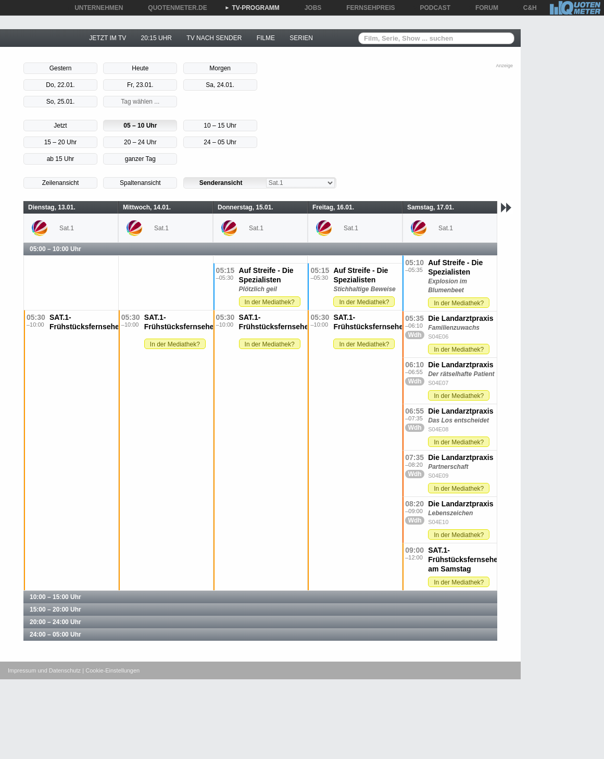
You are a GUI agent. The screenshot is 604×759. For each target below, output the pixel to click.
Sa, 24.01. (220, 85)
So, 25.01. (60, 101)
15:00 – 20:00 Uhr (55, 609)
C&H (526, 7)
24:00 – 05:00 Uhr (55, 634)
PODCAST (432, 7)
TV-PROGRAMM (252, 7)
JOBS (309, 7)
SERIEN (301, 38)
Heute (140, 68)
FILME (266, 38)
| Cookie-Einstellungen (111, 670)
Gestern (60, 68)
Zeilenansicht (60, 182)
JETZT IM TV (107, 38)
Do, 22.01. (60, 85)
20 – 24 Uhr (140, 142)
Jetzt (60, 125)
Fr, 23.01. (140, 85)
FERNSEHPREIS (367, 7)
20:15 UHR (156, 38)
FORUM (483, 7)
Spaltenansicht (140, 182)
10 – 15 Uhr (220, 125)
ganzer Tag (140, 159)
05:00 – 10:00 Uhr (55, 249)
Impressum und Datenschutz (44, 670)
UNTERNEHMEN (95, 7)
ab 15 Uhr (60, 159)
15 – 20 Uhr (60, 142)
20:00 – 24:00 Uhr (55, 622)
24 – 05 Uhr (220, 142)
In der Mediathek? (459, 303)
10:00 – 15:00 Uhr (55, 597)
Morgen (220, 68)
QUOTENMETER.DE (174, 7)
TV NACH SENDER (214, 38)
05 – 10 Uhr (140, 125)
